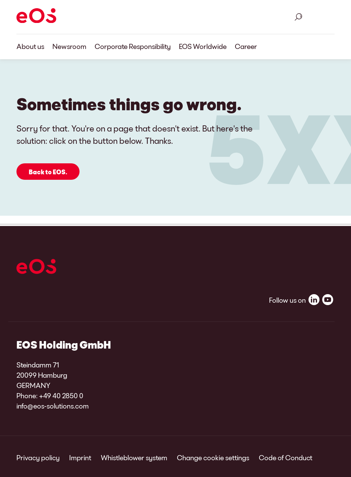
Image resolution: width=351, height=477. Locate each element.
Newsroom (69, 46)
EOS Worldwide (203, 46)
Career (246, 46)
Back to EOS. (48, 172)
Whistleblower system (134, 457)
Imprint (80, 457)
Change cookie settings (213, 457)
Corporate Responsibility (133, 46)
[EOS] (36, 16)
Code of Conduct (285, 457)
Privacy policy (38, 457)
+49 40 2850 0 (61, 395)
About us (30, 46)
